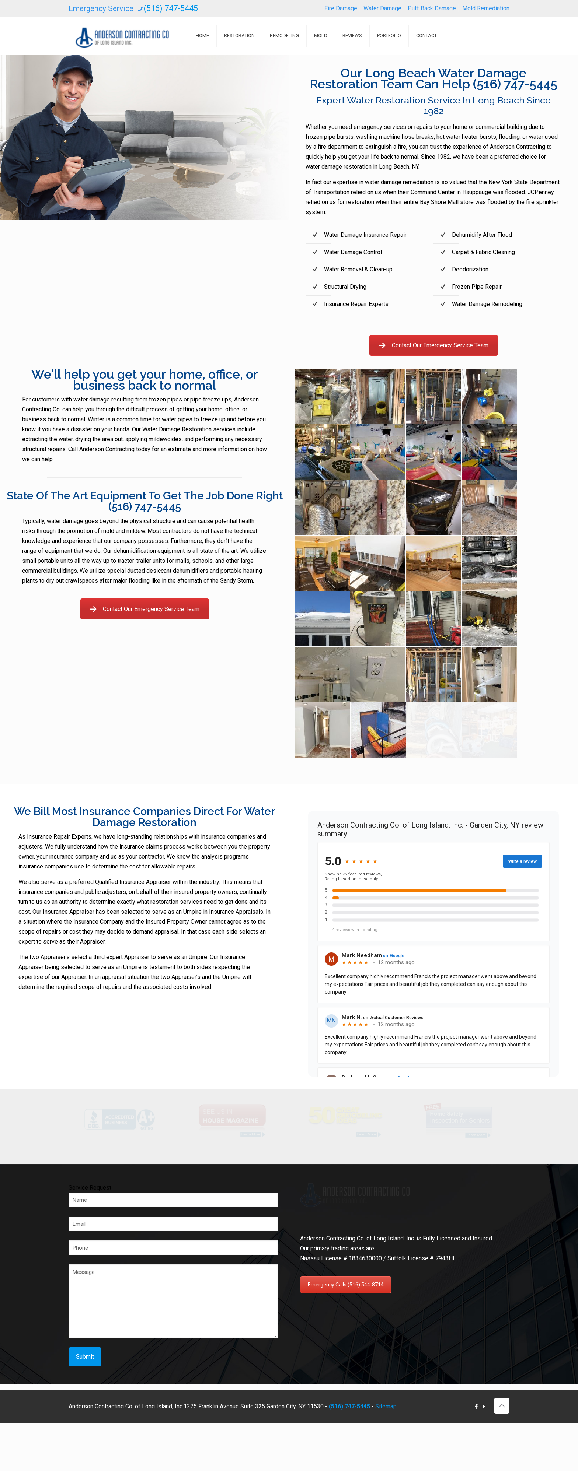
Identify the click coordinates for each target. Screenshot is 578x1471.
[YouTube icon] (484, 1454)
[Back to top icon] (501, 1453)
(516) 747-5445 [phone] (171, 8)
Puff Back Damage (432, 8)
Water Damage (382, 8)
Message (173, 1336)
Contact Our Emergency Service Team (433, 345)
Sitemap (386, 1453)
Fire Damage (340, 8)
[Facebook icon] (476, 1454)
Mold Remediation (485, 8)
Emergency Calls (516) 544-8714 (346, 1405)
